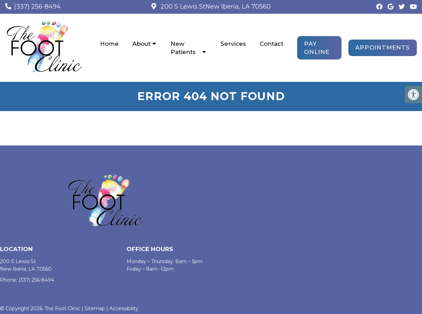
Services (233, 43)
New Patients (183, 47)
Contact (271, 43)
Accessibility (123, 308)
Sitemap (95, 308)
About (141, 43)
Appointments (382, 47)
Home (109, 43)
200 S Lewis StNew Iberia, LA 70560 (215, 6)
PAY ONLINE (316, 47)
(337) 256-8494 (37, 6)
